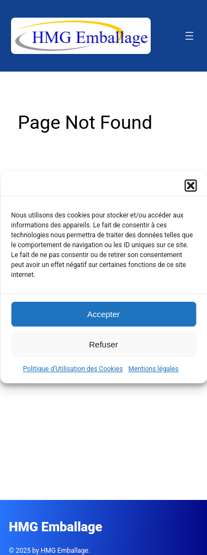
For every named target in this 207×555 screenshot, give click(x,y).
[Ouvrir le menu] (189, 35)
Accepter (103, 314)
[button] (190, 185)
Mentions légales (153, 369)
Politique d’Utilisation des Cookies (73, 369)
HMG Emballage (55, 527)
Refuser (103, 344)
